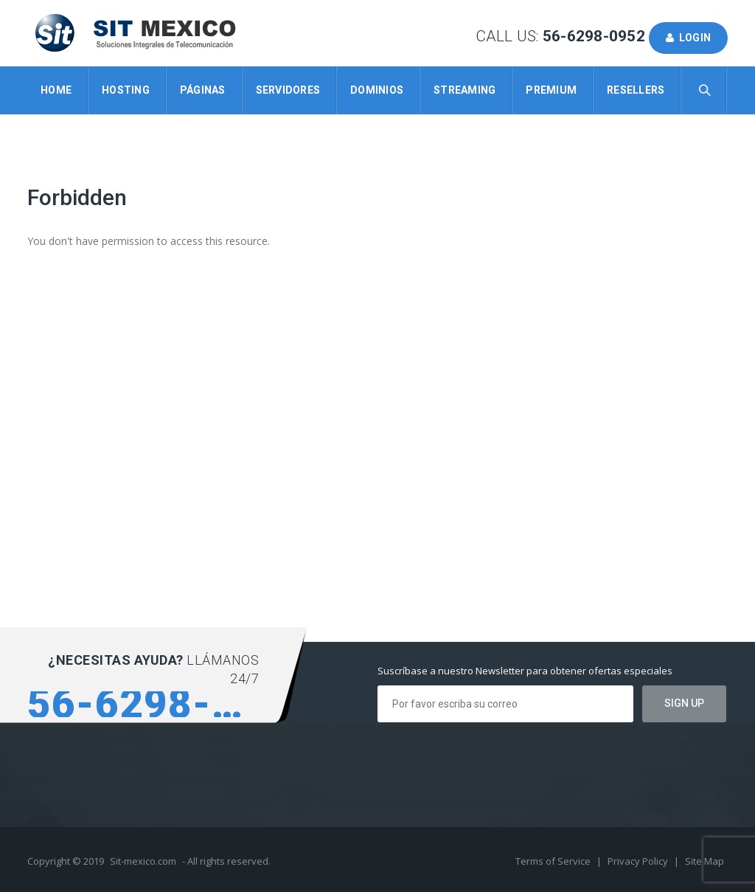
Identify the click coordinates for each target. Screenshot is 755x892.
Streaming (464, 90)
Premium (551, 90)
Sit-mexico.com (143, 861)
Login (688, 38)
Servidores (288, 90)
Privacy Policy (639, 861)
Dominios (376, 90)
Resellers (635, 90)
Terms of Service (554, 861)
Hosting (126, 90)
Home (56, 90)
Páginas (203, 90)
